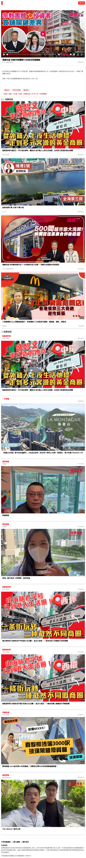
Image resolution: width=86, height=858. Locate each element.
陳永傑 (11, 7)
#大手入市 (35, 94)
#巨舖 (15, 94)
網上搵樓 (16, 842)
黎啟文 (7, 90)
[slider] (29, 54)
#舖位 (10, 94)
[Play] (4, 54)
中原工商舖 (16, 90)
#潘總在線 (26, 94)
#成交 (20, 94)
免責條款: (4, 845)
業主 (30, 7)
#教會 (5, 94)
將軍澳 (17, 7)
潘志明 (26, 90)
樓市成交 (25, 842)
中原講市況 (24, 7)
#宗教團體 (43, 94)
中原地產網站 (6, 842)
